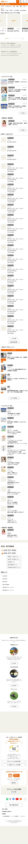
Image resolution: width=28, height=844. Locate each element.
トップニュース (8, 6)
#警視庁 (11, 10)
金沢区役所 (5, 576)
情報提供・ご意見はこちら (13, 556)
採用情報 (4, 813)
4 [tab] (12, 38)
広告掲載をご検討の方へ (7, 811)
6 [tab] (15, 38)
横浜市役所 (5, 581)
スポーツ (25, 6)
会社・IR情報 (4, 809)
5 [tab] (14, 38)
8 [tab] (19, 38)
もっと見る (14, 338)
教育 (21, 6)
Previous (5, 38)
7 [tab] (17, 38)
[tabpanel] (14, 23)
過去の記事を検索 (13, 342)
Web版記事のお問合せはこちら (14, 567)
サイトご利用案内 (14, 816)
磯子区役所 (5, 578)
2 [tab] (9, 38)
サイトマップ (22, 816)
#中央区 (7, 10)
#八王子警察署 (16, 10)
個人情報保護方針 (6, 816)
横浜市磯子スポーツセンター (8, 590)
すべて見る (22, 113)
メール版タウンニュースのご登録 (13, 764)
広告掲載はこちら (11, 562)
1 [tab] (7, 38)
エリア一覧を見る (13, 398)
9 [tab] (20, 38)
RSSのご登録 (13, 791)
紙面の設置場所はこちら (12, 564)
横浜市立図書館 (6, 584)
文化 (14, 6)
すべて (2, 6)
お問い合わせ (15, 805)
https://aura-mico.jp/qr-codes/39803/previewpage (9, 55)
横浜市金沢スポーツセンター (8, 587)
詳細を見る (14, 782)
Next (22, 38)
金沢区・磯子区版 (5, 4)
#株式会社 (2, 10)
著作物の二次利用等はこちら (13, 559)
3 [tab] (11, 38)
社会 (17, 6)
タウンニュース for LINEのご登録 (13, 761)
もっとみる (14, 663)
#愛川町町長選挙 (23, 10)
